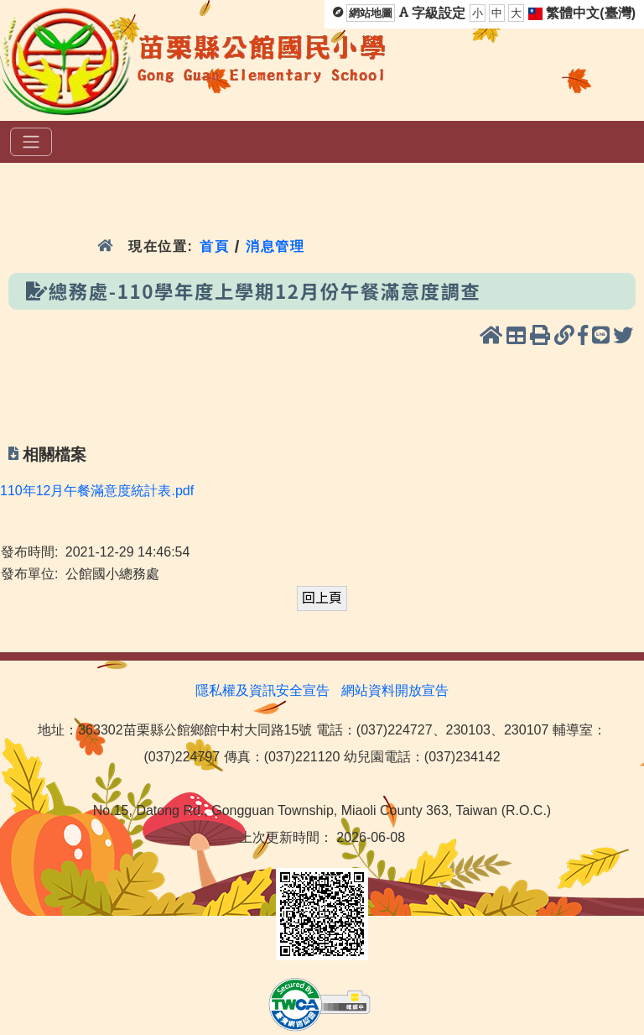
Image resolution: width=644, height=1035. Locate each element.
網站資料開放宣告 (395, 690)
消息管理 (275, 246)
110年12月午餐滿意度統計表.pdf (97, 491)
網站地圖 (370, 13)
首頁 (214, 246)
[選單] (31, 142)
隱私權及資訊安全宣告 (262, 690)
